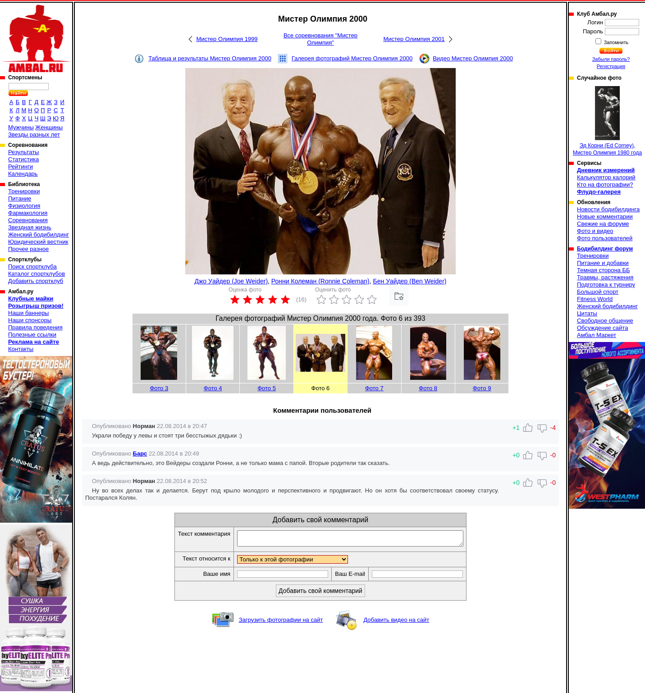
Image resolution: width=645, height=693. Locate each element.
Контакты (20, 349)
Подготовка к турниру (606, 284)
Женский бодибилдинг (38, 234)
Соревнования (28, 220)
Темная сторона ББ (603, 270)
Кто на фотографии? (605, 184)
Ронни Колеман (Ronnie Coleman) (320, 281)
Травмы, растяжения (605, 277)
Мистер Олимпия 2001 (413, 39)
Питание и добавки (603, 263)
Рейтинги (20, 166)
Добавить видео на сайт (396, 622)
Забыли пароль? (611, 59)
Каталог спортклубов (36, 273)
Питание (19, 198)
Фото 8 (428, 388)
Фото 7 (374, 388)
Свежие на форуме (603, 223)
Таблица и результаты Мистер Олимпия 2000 (209, 58)
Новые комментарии (605, 216)
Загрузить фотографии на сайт (281, 622)
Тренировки (24, 191)
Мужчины (21, 127)
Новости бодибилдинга (608, 209)
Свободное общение (605, 320)
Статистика (23, 159)
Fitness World (595, 299)
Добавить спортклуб (35, 281)
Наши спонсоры (29, 320)
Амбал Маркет (596, 335)
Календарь (23, 173)
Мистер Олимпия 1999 (226, 39)
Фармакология (27, 213)
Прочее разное (28, 249)
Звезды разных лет (34, 134)
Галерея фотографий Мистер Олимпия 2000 (352, 58)
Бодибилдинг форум (605, 249)
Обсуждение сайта (602, 327)
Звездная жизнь (29, 227)
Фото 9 (482, 388)
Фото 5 (266, 388)
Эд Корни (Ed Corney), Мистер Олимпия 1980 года (607, 121)
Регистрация (611, 66)
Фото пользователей (604, 238)
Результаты (23, 152)
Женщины (49, 127)
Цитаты (587, 313)
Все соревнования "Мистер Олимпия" (320, 39)
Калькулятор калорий (606, 177)
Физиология (24, 205)
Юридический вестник (38, 241)
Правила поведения (35, 327)
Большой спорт (597, 291)
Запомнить (616, 42)
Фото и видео (595, 231)
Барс (140, 453)
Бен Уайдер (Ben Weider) (410, 281)
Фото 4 (213, 388)
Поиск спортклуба (32, 266)
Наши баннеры (28, 313)
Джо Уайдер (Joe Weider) (231, 281)
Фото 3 (159, 388)
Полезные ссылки (32, 334)
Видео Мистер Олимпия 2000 (473, 58)
